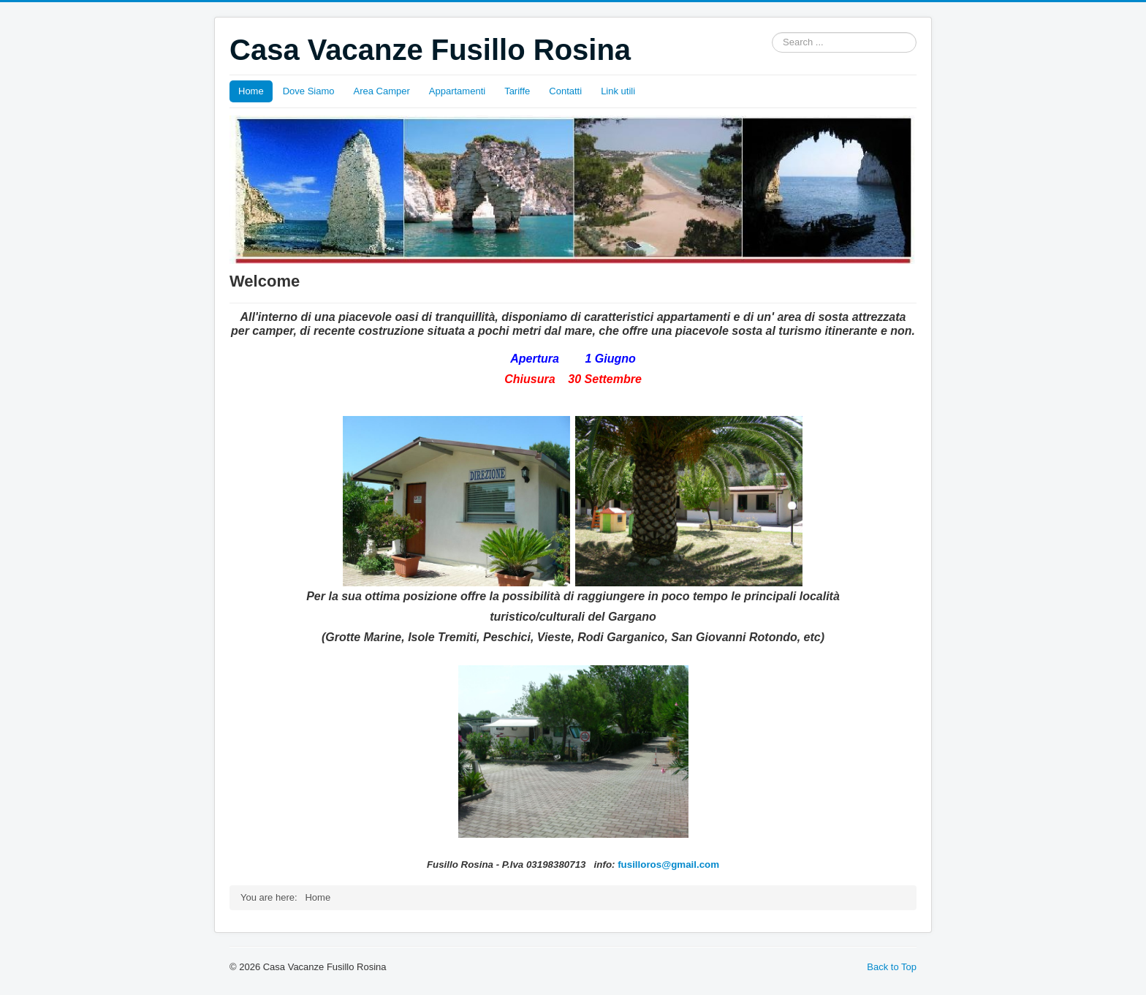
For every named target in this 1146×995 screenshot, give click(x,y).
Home (251, 91)
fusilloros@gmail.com (668, 864)
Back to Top (892, 966)
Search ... (772, 32)
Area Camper (382, 91)
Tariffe (517, 91)
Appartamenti (457, 91)
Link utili (618, 91)
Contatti (565, 91)
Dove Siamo (309, 91)
